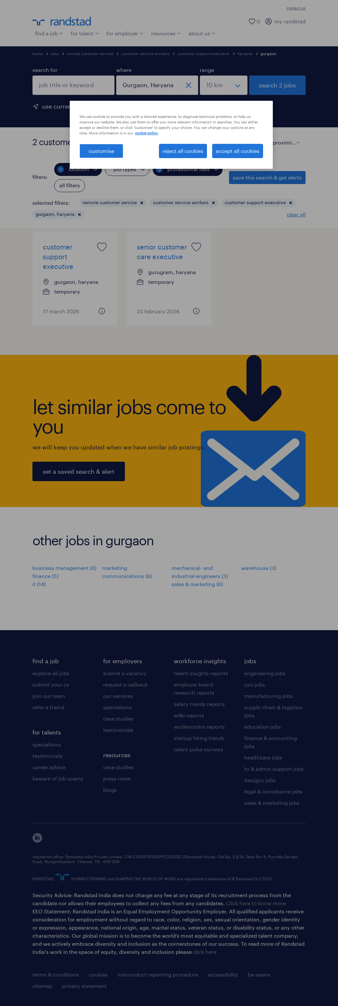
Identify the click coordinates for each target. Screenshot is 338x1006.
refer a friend (48, 707)
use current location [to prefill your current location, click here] (70, 106)
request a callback (125, 684)
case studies (118, 718)
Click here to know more (256, 903)
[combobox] (73, 85)
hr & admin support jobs (274, 769)
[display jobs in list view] (237, 142)
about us (201, 33)
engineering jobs (264, 673)
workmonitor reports (199, 726)
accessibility (223, 974)
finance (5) (45, 576)
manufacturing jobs (268, 696)
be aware (259, 974)
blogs (110, 790)
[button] (142, 203)
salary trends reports (199, 704)
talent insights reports (201, 673)
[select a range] (223, 85)
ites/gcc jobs (260, 780)
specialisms (46, 744)
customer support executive (203, 53)
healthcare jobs (263, 757)
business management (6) (64, 568)
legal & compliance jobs (273, 791)
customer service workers (145, 53)
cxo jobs (254, 684)
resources (166, 33)
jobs (55, 53)
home (37, 53)
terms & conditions (55, 974)
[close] (188, 85)
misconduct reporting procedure (157, 974)
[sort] (285, 137)
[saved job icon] (102, 247)
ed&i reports (189, 715)
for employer (124, 33)
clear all (296, 214)
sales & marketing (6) (197, 584)
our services (118, 696)
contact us (296, 8)
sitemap (42, 986)
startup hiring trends (199, 738)
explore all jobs (50, 673)
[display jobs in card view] (248, 142)
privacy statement (84, 986)
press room (117, 778)
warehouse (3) (258, 568)
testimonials (47, 756)
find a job (49, 33)
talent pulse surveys (198, 749)
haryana (244, 53)
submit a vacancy (125, 673)
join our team (48, 696)
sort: (265, 142)
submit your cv (50, 684)
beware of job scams (57, 778)
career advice (49, 767)
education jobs (262, 726)
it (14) (39, 584)
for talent (85, 33)
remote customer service (90, 53)
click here (204, 952)
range (207, 70)
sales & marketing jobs (271, 803)
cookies (98, 974)
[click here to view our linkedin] (37, 841)
